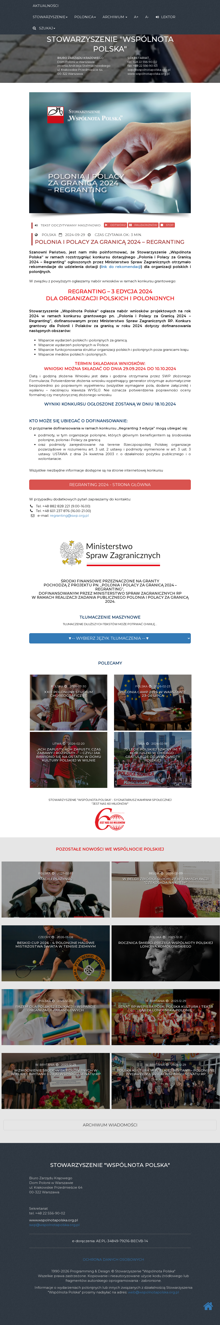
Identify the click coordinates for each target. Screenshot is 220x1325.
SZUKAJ (44, 28)
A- (147, 17)
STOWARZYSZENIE (50, 17)
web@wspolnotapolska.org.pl (153, 1292)
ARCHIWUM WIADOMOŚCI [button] (110, 1125)
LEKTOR (165, 17)
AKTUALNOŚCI (46, 6)
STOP (167, 225)
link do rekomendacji (121, 267)
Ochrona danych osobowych (113, 1259)
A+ (136, 17)
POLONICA (85, 17)
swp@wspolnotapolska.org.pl (149, 69)
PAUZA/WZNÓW (143, 225)
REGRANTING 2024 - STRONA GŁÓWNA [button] (110, 484)
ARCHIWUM (115, 17)
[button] (110, 638)
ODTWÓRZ (115, 225)
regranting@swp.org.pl (69, 515)
